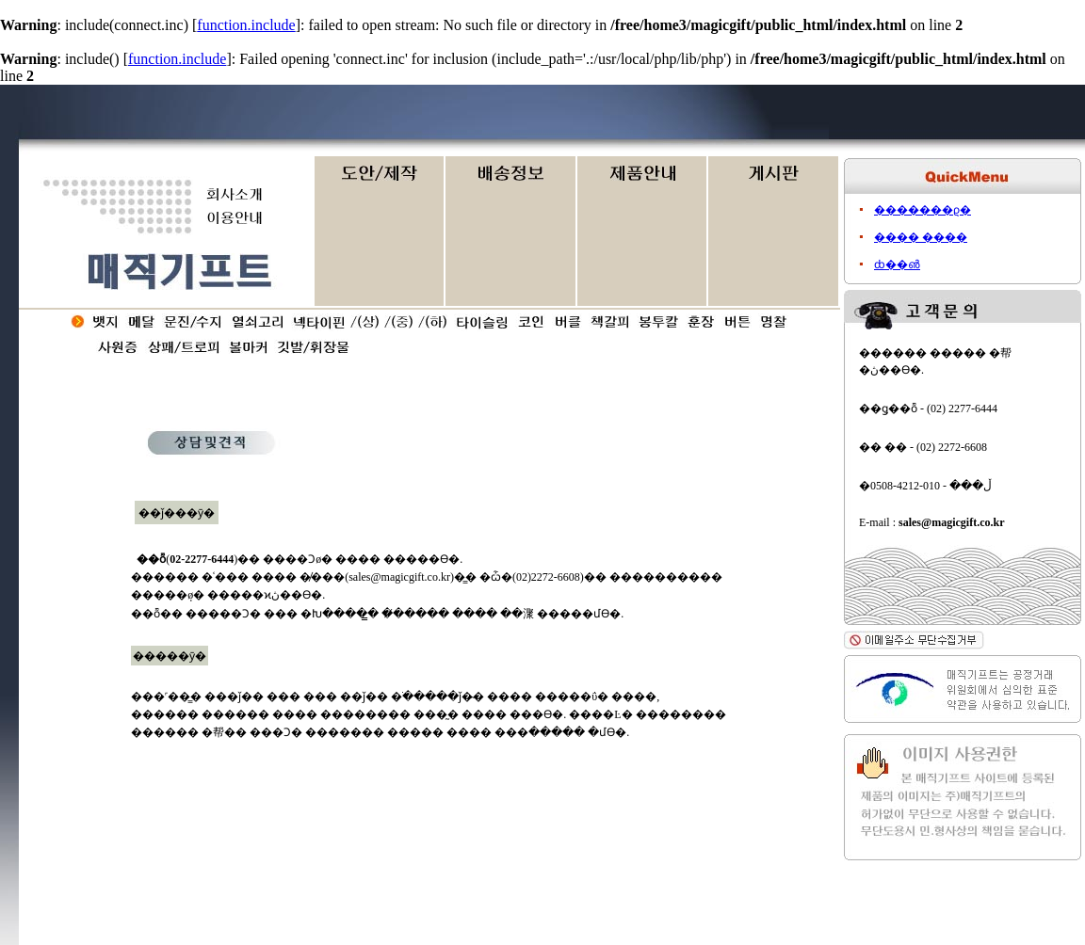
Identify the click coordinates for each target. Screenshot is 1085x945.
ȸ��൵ (897, 264)
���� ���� (920, 237)
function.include (246, 25)
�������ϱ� (922, 209)
